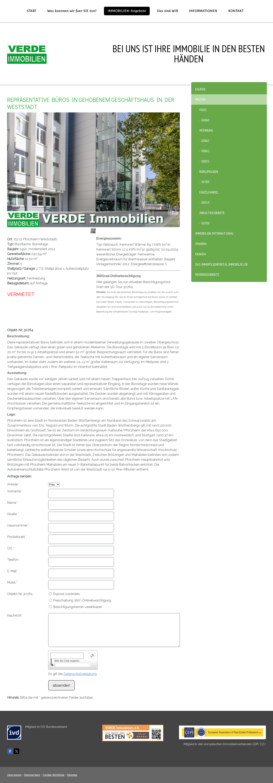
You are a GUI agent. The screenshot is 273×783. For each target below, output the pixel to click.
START (31, 11)
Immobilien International (214, 233)
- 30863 (204, 140)
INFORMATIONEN (203, 11)
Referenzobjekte (207, 274)
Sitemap (72, 774)
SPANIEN (200, 243)
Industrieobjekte (212, 212)
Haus (202, 109)
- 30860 (204, 120)
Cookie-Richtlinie (53, 774)
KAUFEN (200, 89)
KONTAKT (236, 11)
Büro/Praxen (208, 171)
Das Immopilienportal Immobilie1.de (221, 264)
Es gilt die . (72, 674)
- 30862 (204, 150)
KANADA (200, 254)
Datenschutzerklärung (80, 674)
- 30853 (204, 161)
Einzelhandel (208, 192)
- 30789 (204, 181)
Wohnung (206, 130)
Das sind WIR (167, 11)
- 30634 (204, 202)
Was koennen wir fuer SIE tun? (72, 11)
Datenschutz (32, 774)
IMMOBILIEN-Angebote (127, 11)
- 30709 (204, 223)
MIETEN (200, 99)
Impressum (14, 774)
